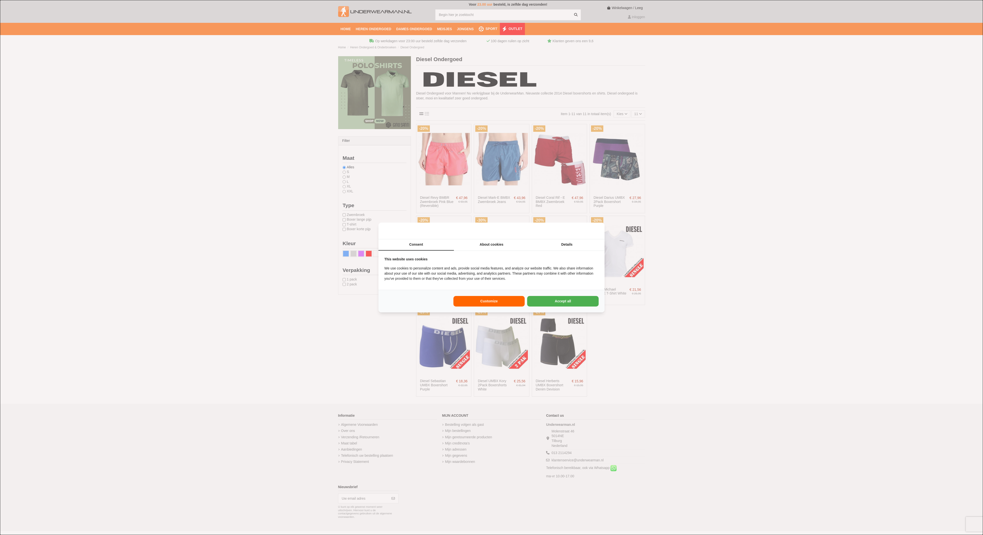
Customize (489, 301)
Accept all (563, 301)
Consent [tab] (416, 244)
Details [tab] (567, 244)
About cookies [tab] (491, 244)
